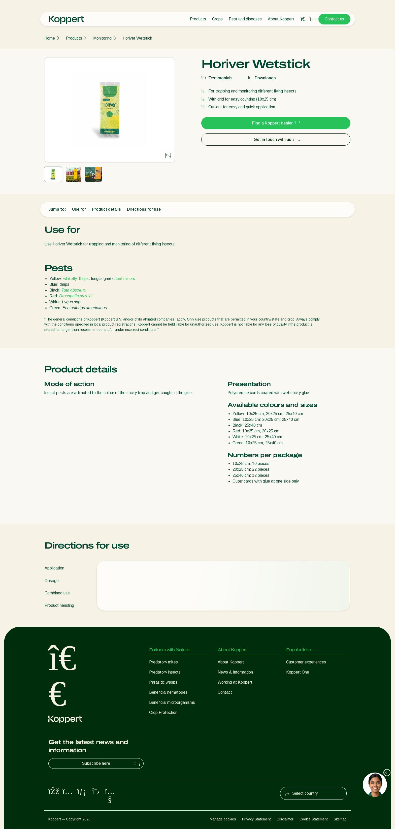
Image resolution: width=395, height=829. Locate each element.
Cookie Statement (314, 819)
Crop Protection (163, 712)
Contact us (334, 19)
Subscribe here (112, 763)
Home (49, 38)
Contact (225, 692)
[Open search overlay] (303, 19)
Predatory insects (165, 672)
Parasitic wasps (163, 682)
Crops (217, 19)
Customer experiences (306, 662)
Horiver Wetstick (137, 38)
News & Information (235, 672)
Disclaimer (285, 819)
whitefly (70, 278)
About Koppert (281, 19)
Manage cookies (223, 819)
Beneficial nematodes (168, 692)
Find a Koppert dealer (276, 123)
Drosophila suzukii (75, 296)
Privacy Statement (256, 819)
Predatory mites (163, 662)
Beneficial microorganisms (172, 702)
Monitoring (102, 38)
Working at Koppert (235, 682)
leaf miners (125, 278)
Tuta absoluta (73, 290)
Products (198, 19)
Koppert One (297, 672)
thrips (84, 278)
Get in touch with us (276, 139)
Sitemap (340, 819)
